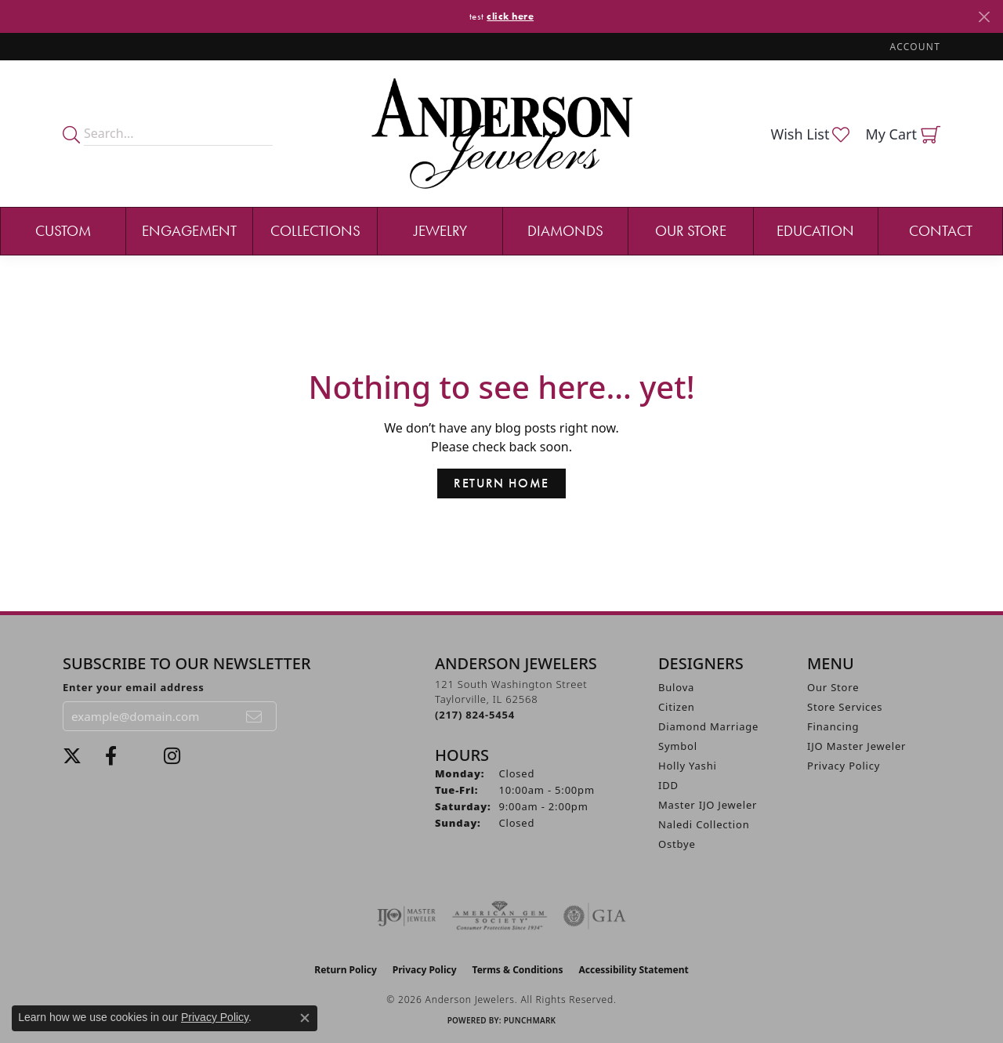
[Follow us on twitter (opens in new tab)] (72, 756)
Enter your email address (134, 687)
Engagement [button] (189, 231)
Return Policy (345, 969)
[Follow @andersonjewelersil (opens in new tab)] (172, 756)
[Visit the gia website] (594, 916)
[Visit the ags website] (499, 916)
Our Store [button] (690, 231)
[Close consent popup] (305, 1018)
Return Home (501, 483)
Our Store (833, 687)
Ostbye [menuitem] (677, 844)
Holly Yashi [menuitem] (687, 766)
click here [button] (510, 16)
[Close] (984, 17)
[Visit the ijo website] (406, 916)
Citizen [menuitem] (676, 707)
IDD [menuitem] (668, 785)
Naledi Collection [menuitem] (704, 824)
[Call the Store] (475, 715)
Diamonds (565, 231)
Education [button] (815, 231)
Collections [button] (315, 231)
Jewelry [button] (440, 231)
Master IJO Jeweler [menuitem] (707, 805)
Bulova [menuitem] (676, 687)
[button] (913, 46)
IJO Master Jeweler (856, 746)
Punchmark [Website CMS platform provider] (530, 1020)
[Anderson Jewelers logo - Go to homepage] (502, 133)
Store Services (844, 707)
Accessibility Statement (633, 969)
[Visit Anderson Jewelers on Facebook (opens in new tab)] (111, 756)
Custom (63, 231)
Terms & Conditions (518, 969)
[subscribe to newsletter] (255, 716)
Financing (833, 726)
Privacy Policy (843, 766)
